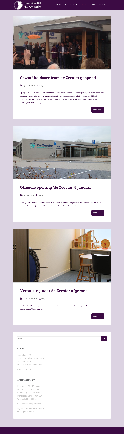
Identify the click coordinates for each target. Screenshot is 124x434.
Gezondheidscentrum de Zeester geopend (58, 77)
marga (41, 85)
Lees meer (97, 110)
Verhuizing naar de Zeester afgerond (54, 290)
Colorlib (91, 431)
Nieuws (84, 5)
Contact (103, 5)
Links (93, 5)
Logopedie (69, 5)
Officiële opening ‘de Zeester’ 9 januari (55, 187)
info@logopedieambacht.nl (34, 364)
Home (58, 5)
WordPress (106, 431)
